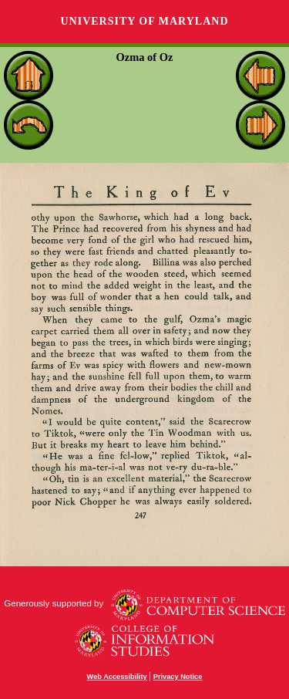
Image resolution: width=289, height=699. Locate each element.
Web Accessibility (117, 676)
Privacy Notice (178, 676)
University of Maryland (144, 21)
